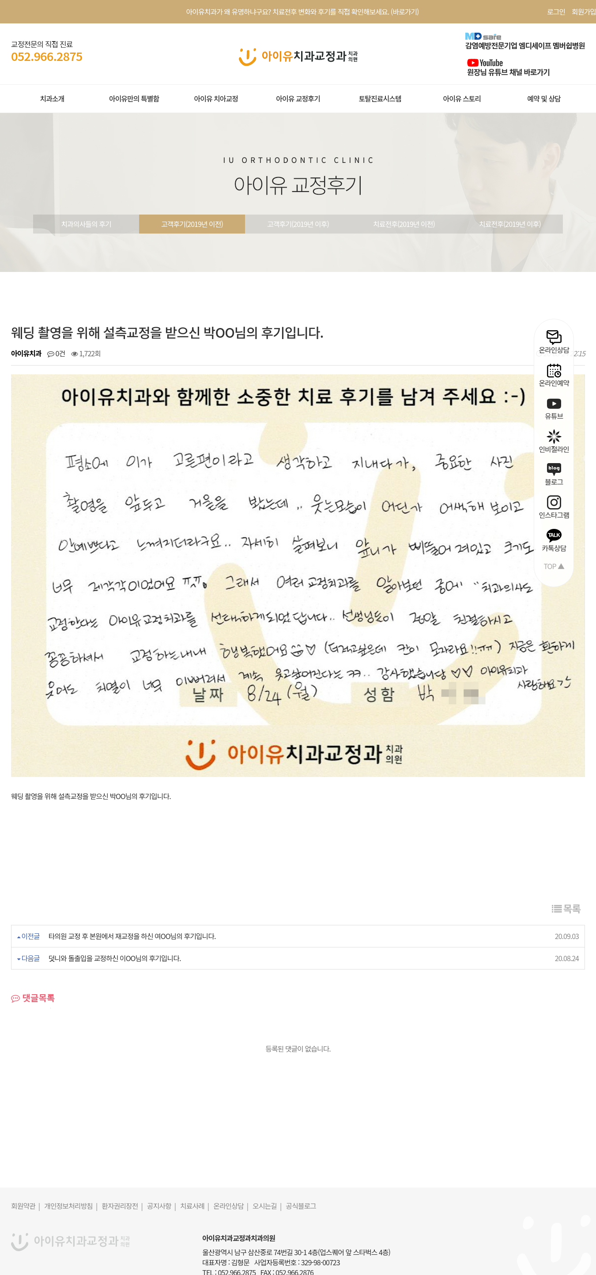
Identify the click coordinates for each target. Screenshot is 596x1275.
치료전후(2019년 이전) (404, 224)
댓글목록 (33, 954)
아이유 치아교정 (216, 98)
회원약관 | (25, 1162)
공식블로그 (301, 1162)
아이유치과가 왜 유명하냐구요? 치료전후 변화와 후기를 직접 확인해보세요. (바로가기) (302, 11)
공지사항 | (161, 1162)
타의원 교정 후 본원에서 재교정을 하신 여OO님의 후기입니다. (132, 892)
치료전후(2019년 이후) (510, 224)
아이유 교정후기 (298, 98)
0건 (56, 353)
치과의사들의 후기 (86, 224)
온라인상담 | (230, 1162)
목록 (566, 864)
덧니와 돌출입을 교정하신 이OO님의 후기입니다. (115, 914)
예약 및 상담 (544, 98)
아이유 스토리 (462, 98)
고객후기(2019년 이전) (192, 224)
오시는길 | (267, 1162)
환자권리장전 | (122, 1162)
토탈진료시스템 (380, 98)
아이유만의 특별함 (134, 98)
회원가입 (584, 11)
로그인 (556, 11)
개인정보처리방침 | (70, 1162)
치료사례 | (194, 1162)
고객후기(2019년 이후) (298, 224)
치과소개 (52, 98)
